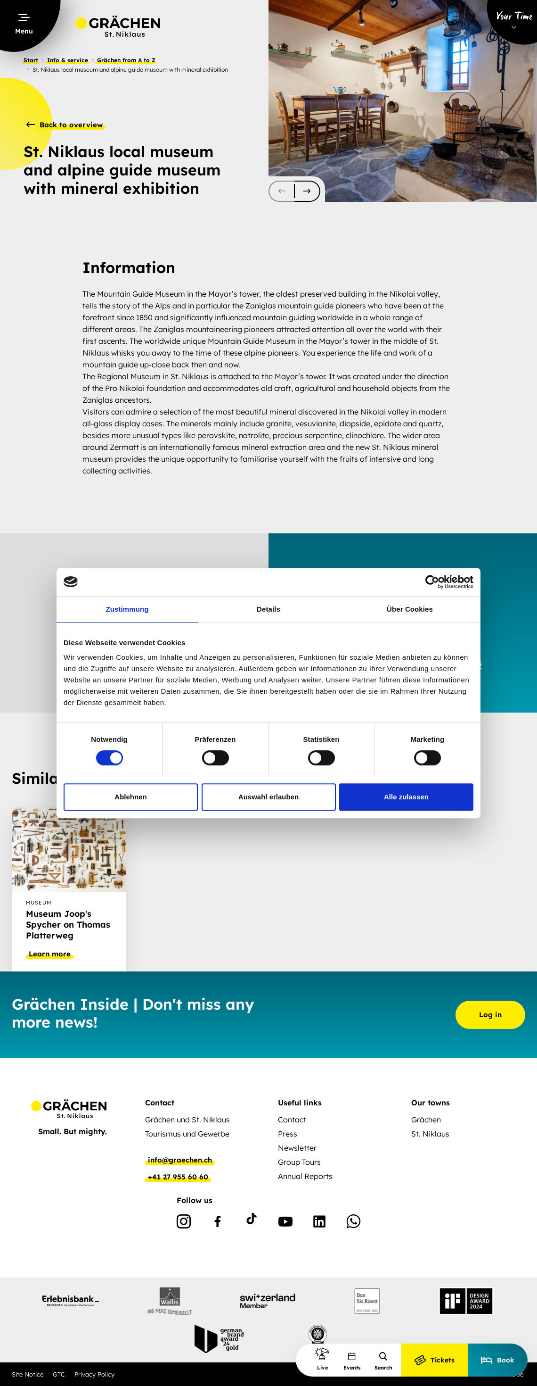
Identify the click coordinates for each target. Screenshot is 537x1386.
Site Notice (27, 1374)
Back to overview (64, 125)
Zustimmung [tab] (127, 609)
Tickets (435, 1360)
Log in (490, 1014)
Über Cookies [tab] (410, 609)
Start (31, 60)
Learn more (50, 954)
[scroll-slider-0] (281, 191)
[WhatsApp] (353, 1223)
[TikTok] (251, 1223)
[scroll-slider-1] (307, 191)
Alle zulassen (406, 797)
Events (351, 1361)
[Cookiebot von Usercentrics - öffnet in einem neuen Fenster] (432, 582)
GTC (59, 1374)
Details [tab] (268, 609)
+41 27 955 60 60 (178, 1177)
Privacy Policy (94, 1374)
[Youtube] (285, 1223)
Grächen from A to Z (126, 60)
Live (322, 1359)
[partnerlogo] (70, 1301)
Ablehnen (130, 797)
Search (383, 1361)
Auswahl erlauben (268, 797)
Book (497, 1360)
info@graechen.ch (180, 1160)
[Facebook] (218, 1223)
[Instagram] (184, 1223)
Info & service (67, 60)
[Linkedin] (319, 1223)
